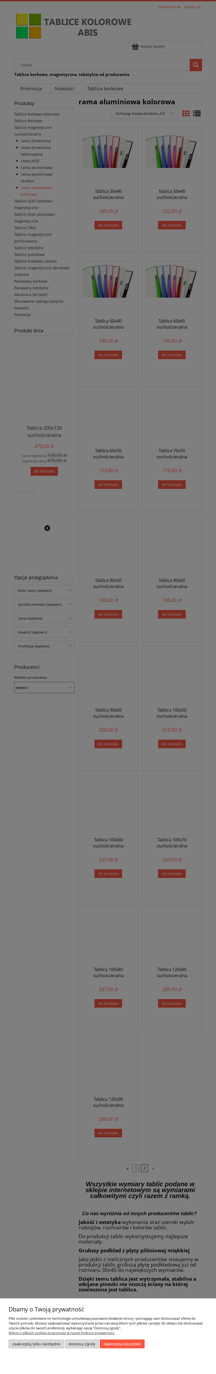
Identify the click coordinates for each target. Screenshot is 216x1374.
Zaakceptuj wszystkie (122, 1344)
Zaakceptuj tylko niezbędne (36, 1344)
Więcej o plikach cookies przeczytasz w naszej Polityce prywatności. (62, 1332)
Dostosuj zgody (81, 1344)
